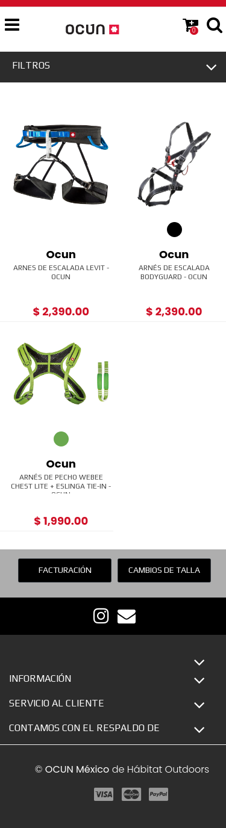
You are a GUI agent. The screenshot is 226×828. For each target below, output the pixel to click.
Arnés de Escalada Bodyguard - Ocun (174, 272)
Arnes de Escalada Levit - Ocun (61, 272)
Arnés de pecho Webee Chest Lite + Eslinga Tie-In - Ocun (61, 486)
